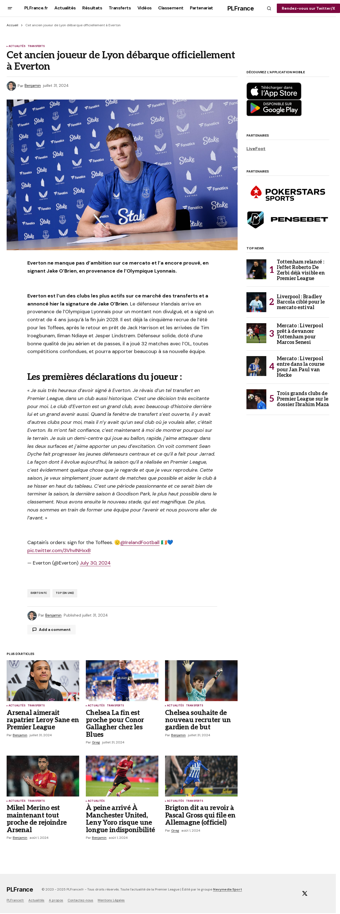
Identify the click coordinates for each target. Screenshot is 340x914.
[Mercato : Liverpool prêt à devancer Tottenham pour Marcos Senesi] (256, 333)
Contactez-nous (80, 900)
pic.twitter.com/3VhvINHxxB (59, 550)
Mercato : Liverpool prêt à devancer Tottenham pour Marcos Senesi (300, 334)
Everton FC (39, 593)
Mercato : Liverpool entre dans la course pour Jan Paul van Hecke (301, 367)
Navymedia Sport (227, 889)
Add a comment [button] (55, 629)
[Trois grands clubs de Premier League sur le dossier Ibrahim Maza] (256, 399)
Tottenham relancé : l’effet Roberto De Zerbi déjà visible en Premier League (301, 270)
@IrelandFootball (140, 542)
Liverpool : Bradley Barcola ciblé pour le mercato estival (301, 302)
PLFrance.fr (15, 900)
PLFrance (240, 8)
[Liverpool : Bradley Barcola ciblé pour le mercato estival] (256, 302)
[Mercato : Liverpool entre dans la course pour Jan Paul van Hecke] (256, 366)
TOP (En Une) (65, 593)
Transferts (36, 46)
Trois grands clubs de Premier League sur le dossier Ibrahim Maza (303, 399)
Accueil (12, 25)
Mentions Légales (111, 900)
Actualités (17, 46)
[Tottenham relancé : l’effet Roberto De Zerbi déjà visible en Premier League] (256, 269)
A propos (56, 900)
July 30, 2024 (95, 563)
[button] (10, 8)
